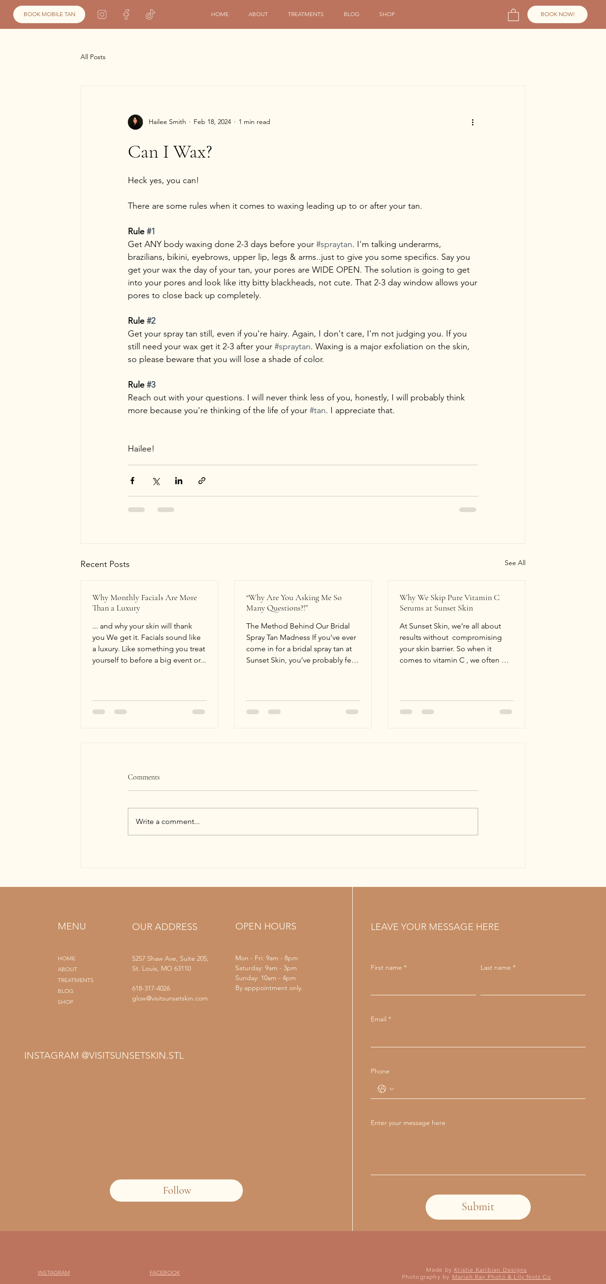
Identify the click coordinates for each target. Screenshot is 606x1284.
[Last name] (530, 985)
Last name (498, 968)
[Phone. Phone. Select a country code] (385, 1089)
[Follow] (176, 1190)
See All (515, 562)
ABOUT (67, 969)
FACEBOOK (165, 1272)
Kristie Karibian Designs (490, 1269)
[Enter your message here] (478, 1153)
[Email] (475, 1037)
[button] (513, 14)
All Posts (93, 57)
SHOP (65, 1001)
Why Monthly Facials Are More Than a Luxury (144, 602)
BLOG (65, 990)
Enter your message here (408, 1122)
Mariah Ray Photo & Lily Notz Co (501, 1276)
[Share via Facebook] (132, 480)
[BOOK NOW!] (557, 14)
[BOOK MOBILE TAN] (49, 14)
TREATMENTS (76, 979)
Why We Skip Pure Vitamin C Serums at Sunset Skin (449, 602)
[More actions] (472, 122)
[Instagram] (102, 14)
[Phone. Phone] (487, 1089)
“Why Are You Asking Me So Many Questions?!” (294, 602)
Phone (380, 1071)
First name (389, 968)
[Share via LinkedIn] (178, 480)
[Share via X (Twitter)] (155, 480)
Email (381, 1019)
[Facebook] (126, 14)
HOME (66, 958)
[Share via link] (201, 480)
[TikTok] (150, 14)
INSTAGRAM (54, 1272)
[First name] (420, 985)
